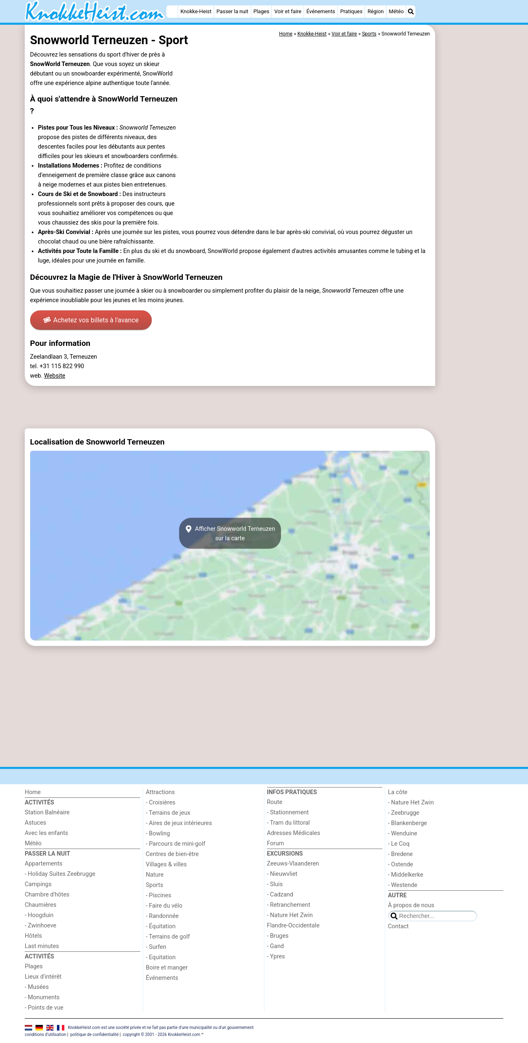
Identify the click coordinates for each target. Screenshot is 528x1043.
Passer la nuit (232, 11)
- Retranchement (288, 904)
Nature (155, 874)
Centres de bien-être (172, 854)
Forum (275, 843)
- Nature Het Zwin (290, 915)
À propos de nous (411, 905)
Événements (320, 11)
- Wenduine (402, 833)
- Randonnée (162, 916)
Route (274, 802)
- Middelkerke (405, 874)
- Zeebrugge (404, 812)
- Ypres (276, 956)
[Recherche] (410, 11)
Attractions (160, 792)
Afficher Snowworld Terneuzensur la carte (230, 533)
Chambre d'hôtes (47, 894)
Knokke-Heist (195, 11)
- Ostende (400, 864)
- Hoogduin (39, 915)
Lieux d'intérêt (43, 976)
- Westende (402, 885)
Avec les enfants (46, 833)
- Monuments (42, 997)
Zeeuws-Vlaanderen (293, 863)
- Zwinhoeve (40, 925)
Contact (398, 926)
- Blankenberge (407, 823)
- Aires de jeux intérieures (179, 823)
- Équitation (161, 926)
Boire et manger (167, 967)
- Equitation (161, 957)
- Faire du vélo (164, 905)
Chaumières (41, 904)
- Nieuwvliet (282, 873)
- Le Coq (399, 843)
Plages (261, 11)
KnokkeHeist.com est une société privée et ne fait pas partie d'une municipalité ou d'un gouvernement (161, 1027)
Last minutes (42, 946)
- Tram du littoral (288, 822)
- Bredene (400, 854)
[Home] (172, 11)
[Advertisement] (470, 214)
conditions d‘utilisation (45, 1034)
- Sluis (275, 884)
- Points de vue (44, 1007)
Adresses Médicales (293, 833)
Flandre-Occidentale (293, 925)
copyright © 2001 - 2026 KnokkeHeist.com (161, 1034)
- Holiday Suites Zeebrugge (60, 873)
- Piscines (159, 895)
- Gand (275, 946)
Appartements (43, 863)
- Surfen (156, 947)
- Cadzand (280, 894)
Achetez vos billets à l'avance (91, 320)
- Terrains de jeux (168, 812)
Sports (154, 885)
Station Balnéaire (47, 812)
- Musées (37, 987)
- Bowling (158, 833)
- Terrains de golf (168, 936)
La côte (398, 792)
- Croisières (161, 802)
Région (376, 11)
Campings (38, 884)
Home (33, 792)
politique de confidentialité (94, 1034)
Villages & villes (166, 864)
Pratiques (351, 11)
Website (55, 375)
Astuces (35, 822)
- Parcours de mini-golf (175, 843)
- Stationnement (288, 812)
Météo (396, 11)
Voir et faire (287, 11)
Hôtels (33, 935)
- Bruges (277, 935)
